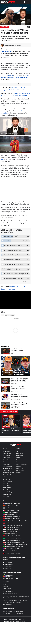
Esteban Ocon (6, 479)
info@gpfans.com (7, 591)
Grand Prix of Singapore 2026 (12, 540)
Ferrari (18, 459)
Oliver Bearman (7, 477)
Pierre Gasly (6, 462)
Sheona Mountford (9, 45)
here (2, 159)
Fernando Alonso (7, 481)
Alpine (17, 451)
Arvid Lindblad (7, 487)
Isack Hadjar (6, 464)
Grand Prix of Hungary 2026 (11, 529)
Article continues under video (15, 84)
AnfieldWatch (19, 613)
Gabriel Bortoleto (7, 490)
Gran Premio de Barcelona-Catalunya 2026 (15, 521)
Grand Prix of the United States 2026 (13, 542)
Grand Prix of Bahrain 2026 (11, 510)
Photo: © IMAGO (5, 23)
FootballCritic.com (21, 611)
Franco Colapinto (7, 459)
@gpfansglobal (7, 564)
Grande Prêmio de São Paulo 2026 (13, 546)
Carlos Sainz (6, 470)
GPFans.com (6, 613)
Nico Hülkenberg (7, 492)
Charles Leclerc (7, 453)
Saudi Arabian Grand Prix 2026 (12, 512)
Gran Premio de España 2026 (11, 536)
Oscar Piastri (6, 457)
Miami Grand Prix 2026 (10, 514)
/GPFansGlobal (8, 569)
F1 (2, 315)
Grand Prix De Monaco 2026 (11, 518)
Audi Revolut (19, 455)
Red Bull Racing (20, 470)
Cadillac (18, 457)
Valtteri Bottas (7, 494)
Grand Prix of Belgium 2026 (11, 527)
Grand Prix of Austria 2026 (11, 523)
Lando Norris (6, 455)
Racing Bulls (19, 468)
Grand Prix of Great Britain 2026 (12, 525)
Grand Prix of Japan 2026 (11, 508)
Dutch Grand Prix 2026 (10, 531)
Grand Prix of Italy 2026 (10, 533)
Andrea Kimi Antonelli (8, 472)
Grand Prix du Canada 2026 (11, 516)
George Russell (7, 474)
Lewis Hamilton (6, 51)
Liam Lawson (6, 485)
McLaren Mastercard (21, 464)
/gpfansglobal (7, 562)
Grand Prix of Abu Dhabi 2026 (12, 553)
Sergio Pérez (6, 496)
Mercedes (18, 466)
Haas (17, 462)
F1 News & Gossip (4, 26)
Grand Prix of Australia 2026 (11, 503)
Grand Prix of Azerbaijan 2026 (12, 538)
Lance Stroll (6, 483)
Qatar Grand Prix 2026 (10, 551)
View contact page (7, 604)
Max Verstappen (7, 466)
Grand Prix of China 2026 (10, 506)
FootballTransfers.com (9, 611)
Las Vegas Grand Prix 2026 (11, 548)
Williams (18, 472)
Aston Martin (19, 453)
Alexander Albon (7, 468)
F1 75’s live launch (7, 75)
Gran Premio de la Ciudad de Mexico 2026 (15, 544)
